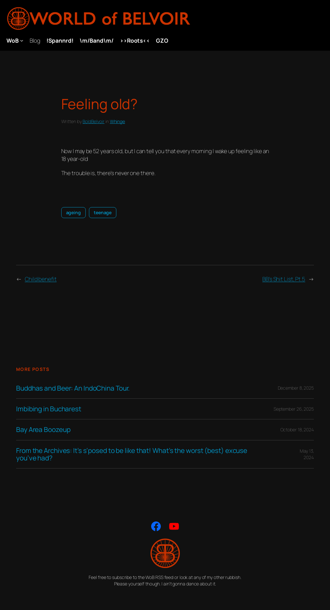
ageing (73, 212)
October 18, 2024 (297, 429)
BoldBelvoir (93, 121)
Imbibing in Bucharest (48, 409)
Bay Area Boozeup (43, 429)
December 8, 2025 (296, 388)
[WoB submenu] (21, 40)
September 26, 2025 (294, 409)
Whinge (117, 121)
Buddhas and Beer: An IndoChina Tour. (73, 388)
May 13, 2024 (307, 454)
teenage (103, 212)
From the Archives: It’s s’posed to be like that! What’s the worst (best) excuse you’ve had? (131, 454)
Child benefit (41, 279)
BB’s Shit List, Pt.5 (283, 279)
